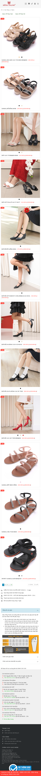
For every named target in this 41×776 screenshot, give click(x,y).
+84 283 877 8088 (9, 697)
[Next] (11, 585)
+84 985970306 (9, 691)
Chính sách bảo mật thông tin (12, 733)
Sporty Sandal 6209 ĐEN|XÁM (12, 579)
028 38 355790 (5, 754)
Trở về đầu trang (7, 719)
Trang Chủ (6, 728)
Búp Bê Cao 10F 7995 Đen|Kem (11, 438)
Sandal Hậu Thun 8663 (9, 532)
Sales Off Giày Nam (7, 14)
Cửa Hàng (6, 10)
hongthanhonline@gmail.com (9, 753)
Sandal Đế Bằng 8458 (9, 108)
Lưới (36, 584)
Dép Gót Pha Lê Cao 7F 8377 (11, 202)
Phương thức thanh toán (11, 743)
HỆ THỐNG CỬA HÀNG (10, 739)
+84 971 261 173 (9, 710)
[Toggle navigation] (25, 3)
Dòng (30, 584)
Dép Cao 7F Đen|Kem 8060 (10, 155)
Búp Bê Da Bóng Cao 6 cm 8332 (12, 344)
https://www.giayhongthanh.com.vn (10, 756)
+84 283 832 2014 (9, 678)
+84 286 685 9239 (9, 704)
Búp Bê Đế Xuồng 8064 (9, 249)
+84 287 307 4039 (9, 716)
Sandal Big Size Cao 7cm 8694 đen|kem (14, 60)
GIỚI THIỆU (7, 730)
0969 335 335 (13, 754)
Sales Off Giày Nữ (20, 14)
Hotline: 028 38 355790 (9, 772)
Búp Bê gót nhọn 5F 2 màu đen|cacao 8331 (16, 296)
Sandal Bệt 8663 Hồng (9, 485)
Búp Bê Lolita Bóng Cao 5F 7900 (12, 391)
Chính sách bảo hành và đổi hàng (13, 741)
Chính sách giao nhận (10, 747)
